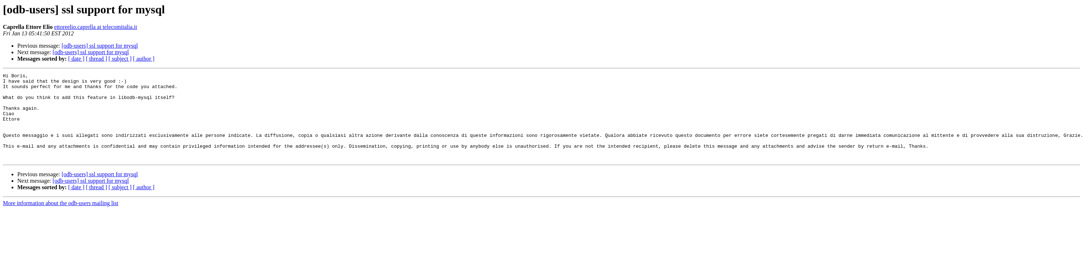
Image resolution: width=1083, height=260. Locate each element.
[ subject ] (120, 59)
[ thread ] (96, 59)
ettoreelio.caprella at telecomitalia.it (95, 27)
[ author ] (144, 59)
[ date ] (76, 59)
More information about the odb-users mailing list (60, 220)
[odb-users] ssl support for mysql (100, 46)
